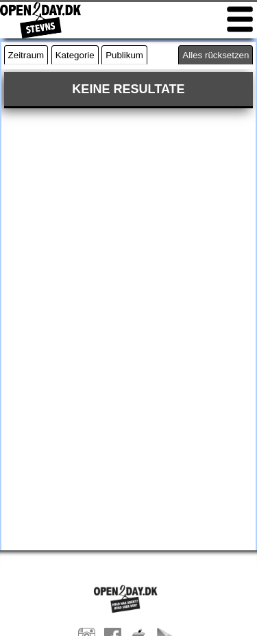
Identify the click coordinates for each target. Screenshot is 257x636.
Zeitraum (26, 55)
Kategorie (75, 55)
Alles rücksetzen (215, 55)
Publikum (124, 55)
